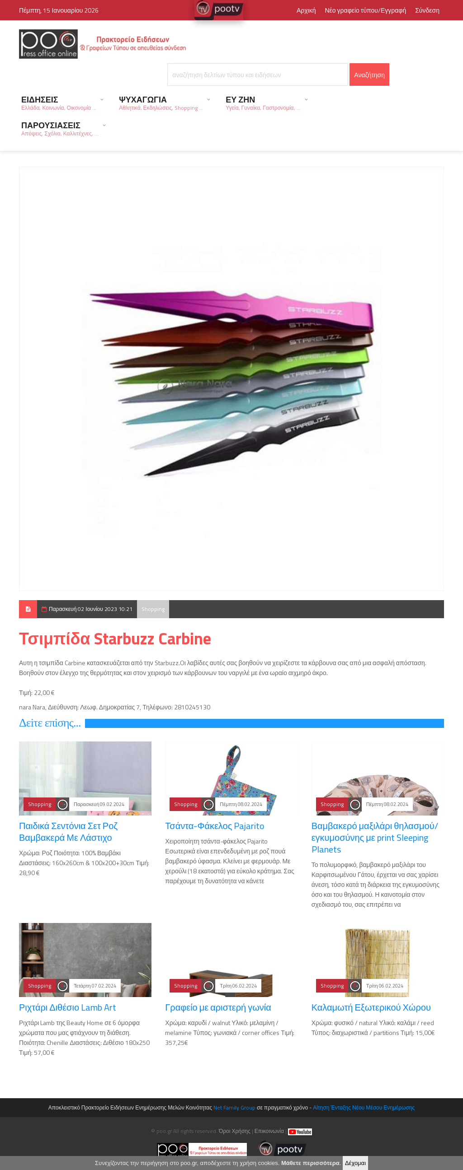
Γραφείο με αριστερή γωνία (218, 1007)
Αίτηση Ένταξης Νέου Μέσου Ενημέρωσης (364, 1107)
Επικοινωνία (269, 1131)
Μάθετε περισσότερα (310, 1165)
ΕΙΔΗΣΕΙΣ (58, 102)
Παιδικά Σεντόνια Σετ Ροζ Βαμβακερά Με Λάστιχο (68, 831)
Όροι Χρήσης (234, 1131)
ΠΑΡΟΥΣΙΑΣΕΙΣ (60, 128)
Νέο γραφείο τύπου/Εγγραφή (365, 10)
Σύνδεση (427, 10)
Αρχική (306, 10)
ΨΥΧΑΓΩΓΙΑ (161, 102)
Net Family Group (234, 1107)
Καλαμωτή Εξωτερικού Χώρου (371, 1007)
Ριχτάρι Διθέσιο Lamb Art (67, 1007)
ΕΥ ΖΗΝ (263, 102)
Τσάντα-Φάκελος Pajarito (215, 826)
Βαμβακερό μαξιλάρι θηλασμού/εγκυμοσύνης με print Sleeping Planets (375, 837)
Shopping (153, 609)
